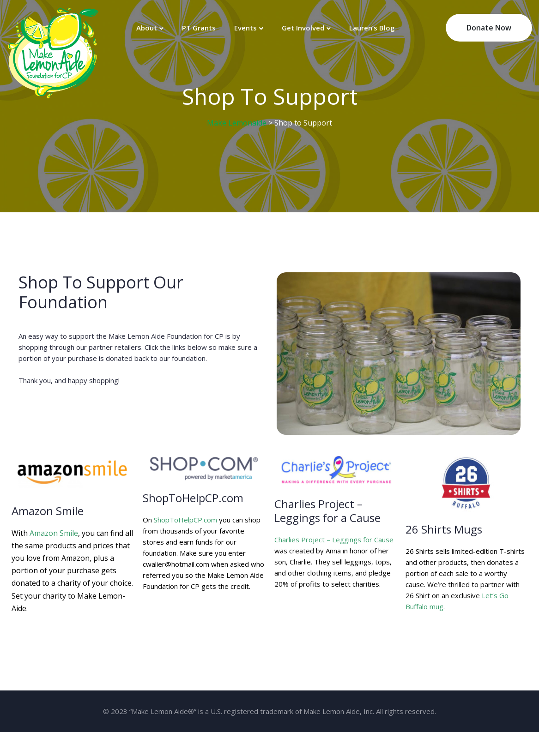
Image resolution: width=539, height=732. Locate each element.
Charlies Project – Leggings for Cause (334, 539)
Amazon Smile (54, 533)
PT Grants (199, 27)
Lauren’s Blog (372, 27)
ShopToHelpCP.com (185, 519)
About (146, 27)
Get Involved (303, 27)
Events (245, 27)
